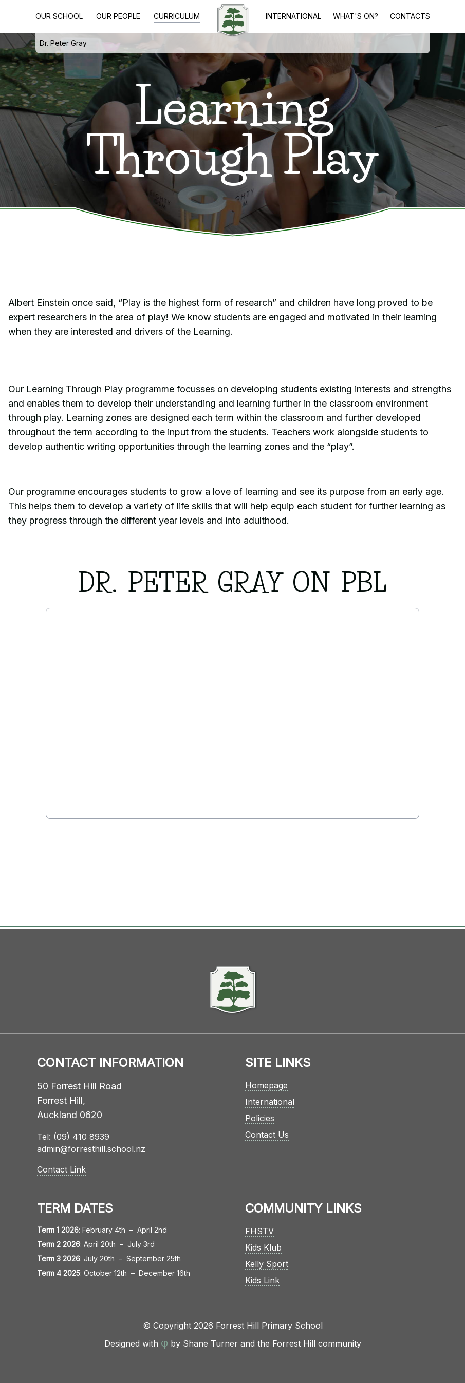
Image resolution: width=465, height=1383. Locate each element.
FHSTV (259, 1231)
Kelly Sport (266, 1264)
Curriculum (177, 16)
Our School (59, 16)
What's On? (355, 16)
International (293, 16)
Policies (259, 1118)
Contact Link (61, 1169)
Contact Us (267, 1134)
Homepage (266, 1085)
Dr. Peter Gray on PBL (63, 46)
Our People (118, 16)
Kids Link (262, 1280)
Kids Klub (263, 1247)
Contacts (410, 16)
